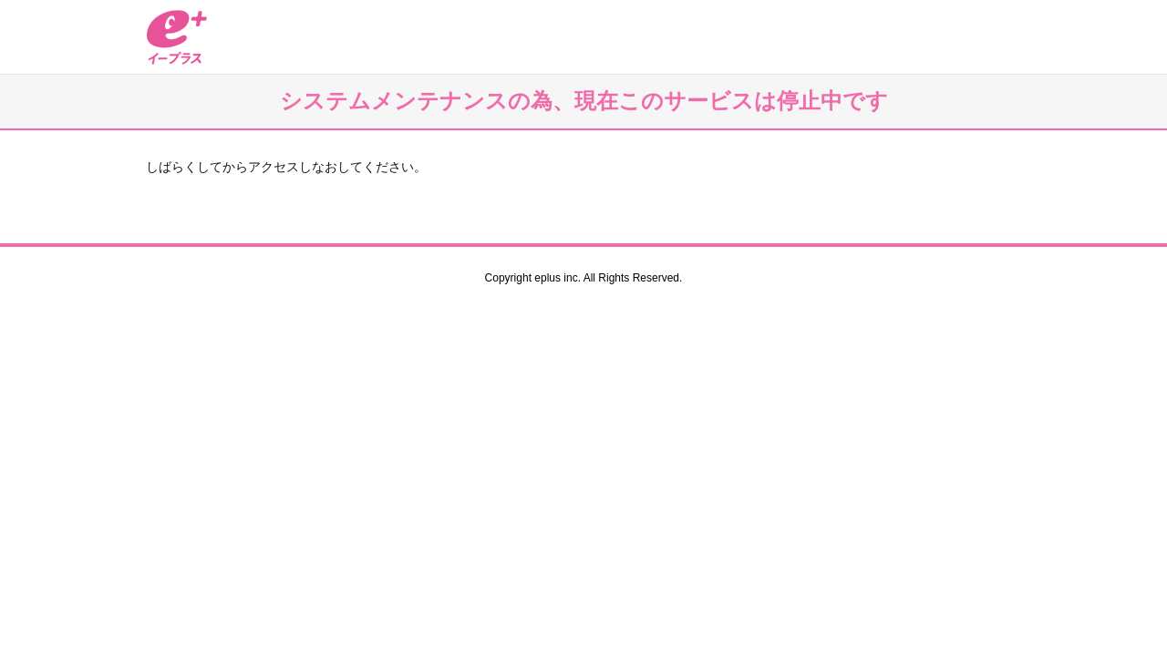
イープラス (177, 37)
